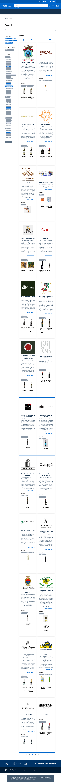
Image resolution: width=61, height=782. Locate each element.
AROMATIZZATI (24, 273)
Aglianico (24, 396)
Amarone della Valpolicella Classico (42, 743)
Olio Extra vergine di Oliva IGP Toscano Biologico (31, 98)
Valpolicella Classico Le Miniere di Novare (49, 743)
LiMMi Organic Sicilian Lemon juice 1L (49, 695)
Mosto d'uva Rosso (45, 92)
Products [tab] (46, 40)
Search (6, 30)
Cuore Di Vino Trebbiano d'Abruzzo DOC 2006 (42, 335)
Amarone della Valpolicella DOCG (42, 159)
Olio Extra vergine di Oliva (24, 97)
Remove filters (8, 142)
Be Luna (24, 756)
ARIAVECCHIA (27, 453)
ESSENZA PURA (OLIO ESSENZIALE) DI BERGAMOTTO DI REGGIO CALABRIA (46, 636)
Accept (49, 778)
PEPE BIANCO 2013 (49, 334)
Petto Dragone (46, 515)
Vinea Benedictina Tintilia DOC (45, 574)
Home (6, 18)
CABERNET (31, 157)
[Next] (44, 763)
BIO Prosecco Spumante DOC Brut (24, 698)
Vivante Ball (27, 216)
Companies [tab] (27, 40)
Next (36, 95)
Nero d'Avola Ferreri (27, 513)
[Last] (47, 763)
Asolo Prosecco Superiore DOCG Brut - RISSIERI (24, 333)
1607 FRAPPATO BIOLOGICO (42, 272)
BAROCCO (49, 272)
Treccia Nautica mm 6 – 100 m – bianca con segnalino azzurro (49, 210)
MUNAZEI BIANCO (46, 455)
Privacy (42, 777)
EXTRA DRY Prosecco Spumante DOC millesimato (31, 698)
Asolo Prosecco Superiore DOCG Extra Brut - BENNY (31, 334)
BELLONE (24, 157)
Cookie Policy (48, 777)
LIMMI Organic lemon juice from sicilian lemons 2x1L (42, 695)
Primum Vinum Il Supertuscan (28, 632)
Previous (19, 95)
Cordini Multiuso (42, 208)
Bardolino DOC (49, 157)
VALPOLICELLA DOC (49, 386)
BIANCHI (31, 273)
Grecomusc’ (31, 396)
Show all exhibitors (17, 7)
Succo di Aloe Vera (27, 573)
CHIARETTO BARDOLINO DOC (42, 387)
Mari (31, 756)
